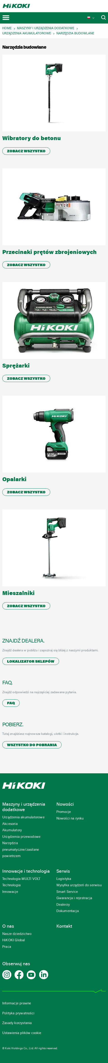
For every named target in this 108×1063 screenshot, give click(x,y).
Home (7, 28)
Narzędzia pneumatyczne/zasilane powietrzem (20, 850)
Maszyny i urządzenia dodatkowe (45, 28)
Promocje (63, 812)
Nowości (65, 804)
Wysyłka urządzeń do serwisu (79, 885)
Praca (6, 947)
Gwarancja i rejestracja (74, 898)
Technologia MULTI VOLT (21, 879)
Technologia (11, 885)
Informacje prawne (16, 1003)
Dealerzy (63, 905)
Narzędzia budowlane (75, 33)
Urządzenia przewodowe (21, 837)
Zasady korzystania (17, 1023)
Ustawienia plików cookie (21, 1033)
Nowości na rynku (70, 818)
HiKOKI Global (13, 940)
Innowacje (10, 892)
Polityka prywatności (18, 1013)
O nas (8, 926)
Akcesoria (10, 824)
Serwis (63, 871)
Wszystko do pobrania (32, 745)
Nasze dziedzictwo (16, 934)
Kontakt (64, 926)
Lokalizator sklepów (30, 662)
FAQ (11, 703)
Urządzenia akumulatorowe (26, 33)
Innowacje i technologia (26, 871)
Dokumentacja (67, 911)
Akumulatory (12, 830)
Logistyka (63, 879)
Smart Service (67, 892)
